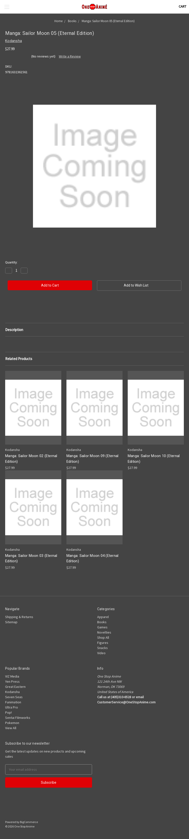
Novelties (104, 632)
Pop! (8, 712)
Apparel (103, 617)
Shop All (103, 637)
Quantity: (11, 262)
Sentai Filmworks (17, 717)
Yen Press (12, 681)
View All (10, 728)
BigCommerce (29, 822)
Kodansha (12, 692)
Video (101, 653)
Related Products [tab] (18, 358)
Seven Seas (14, 697)
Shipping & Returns (19, 617)
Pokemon (12, 723)
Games (102, 627)
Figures (102, 642)
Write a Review (70, 56)
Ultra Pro (11, 707)
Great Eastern (15, 686)
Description (14, 329)
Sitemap (11, 622)
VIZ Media (12, 676)
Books (102, 622)
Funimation (13, 702)
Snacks (102, 648)
